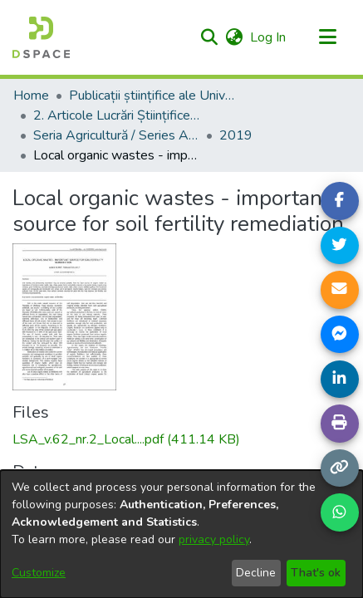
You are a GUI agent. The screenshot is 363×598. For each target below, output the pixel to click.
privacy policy (214, 539)
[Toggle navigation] (327, 37)
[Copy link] (340, 468)
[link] (126, 439)
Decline (256, 573)
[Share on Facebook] (340, 201)
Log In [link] (268, 37)
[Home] (41, 37)
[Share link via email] (340, 290)
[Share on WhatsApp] (340, 512)
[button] (209, 37)
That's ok (316, 573)
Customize (39, 573)
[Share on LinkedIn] (340, 379)
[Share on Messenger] (340, 335)
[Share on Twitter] (340, 246)
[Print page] (340, 423)
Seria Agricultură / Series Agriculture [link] (116, 135)
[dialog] (181, 534)
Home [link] (31, 95)
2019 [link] (236, 135)
